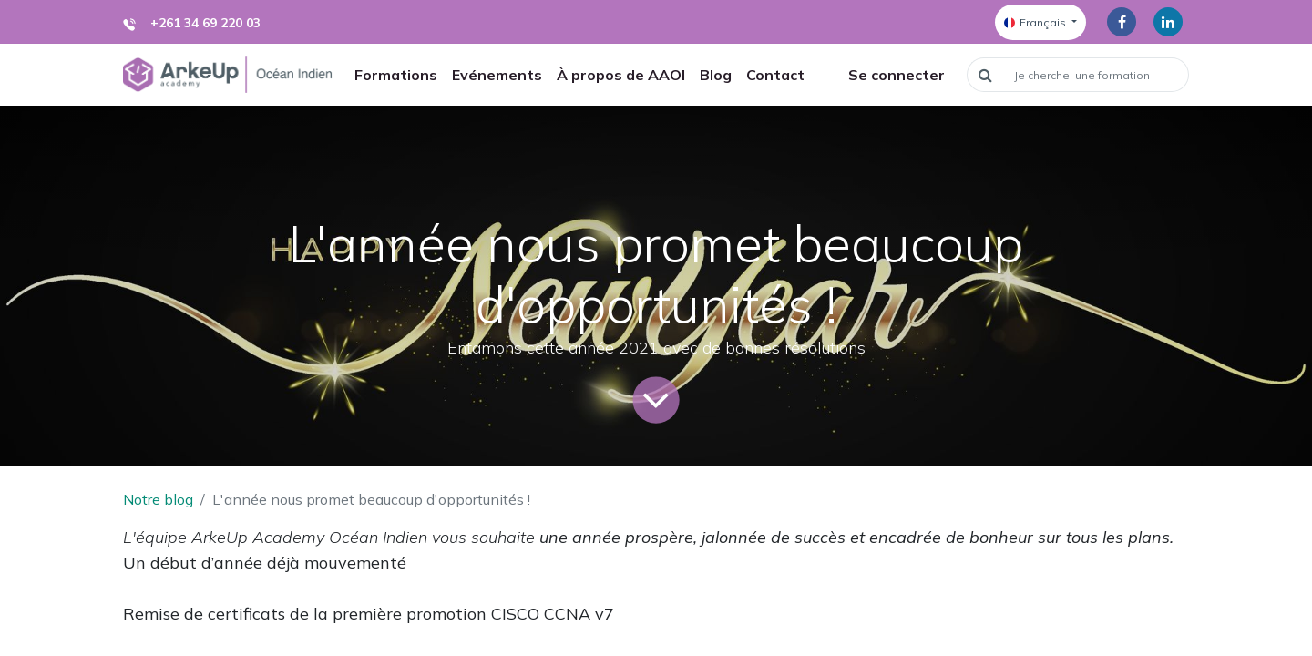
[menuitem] (396, 75)
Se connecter (896, 75)
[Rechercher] (985, 74)
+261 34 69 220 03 (205, 23)
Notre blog (158, 499)
